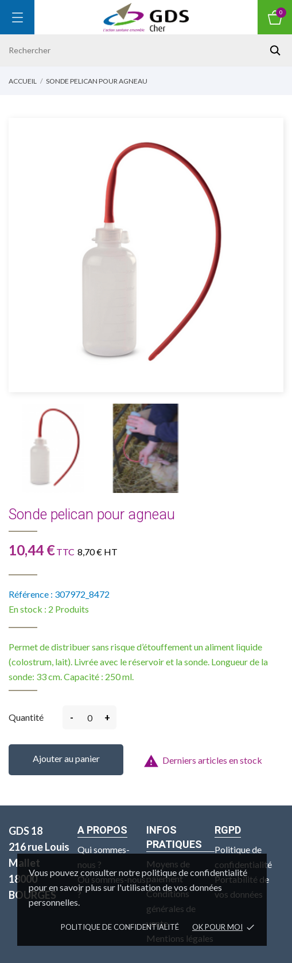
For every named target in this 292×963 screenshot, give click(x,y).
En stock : (27, 608)
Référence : (31, 594)
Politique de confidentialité (120, 927)
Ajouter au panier (66, 758)
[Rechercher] (146, 50)
